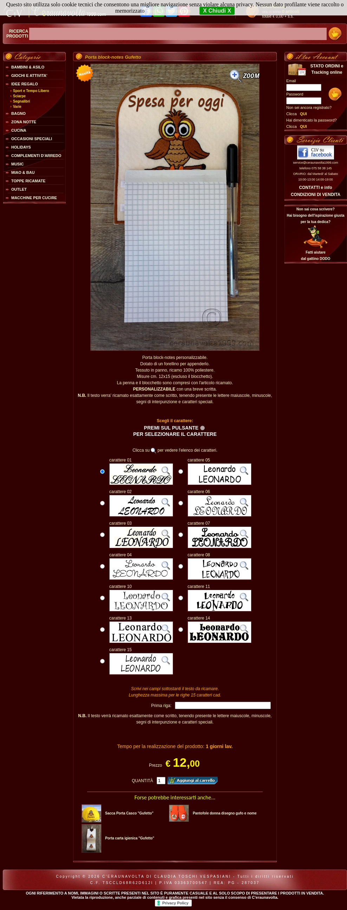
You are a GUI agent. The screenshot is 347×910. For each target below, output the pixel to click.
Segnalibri (21, 101)
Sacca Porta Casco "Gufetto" (129, 813)
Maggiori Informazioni (169, 11)
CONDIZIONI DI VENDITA (315, 194)
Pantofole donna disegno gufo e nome (225, 813)
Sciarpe (19, 96)
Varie (17, 107)
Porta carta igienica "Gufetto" (129, 838)
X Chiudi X (217, 11)
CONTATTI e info (315, 187)
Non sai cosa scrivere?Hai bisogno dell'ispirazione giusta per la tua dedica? (315, 215)
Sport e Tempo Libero (31, 91)
